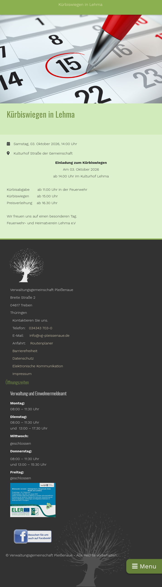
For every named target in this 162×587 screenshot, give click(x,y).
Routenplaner (41, 343)
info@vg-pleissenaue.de (49, 335)
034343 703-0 (40, 328)
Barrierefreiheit (24, 351)
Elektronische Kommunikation (37, 366)
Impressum (22, 374)
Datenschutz (23, 358)
